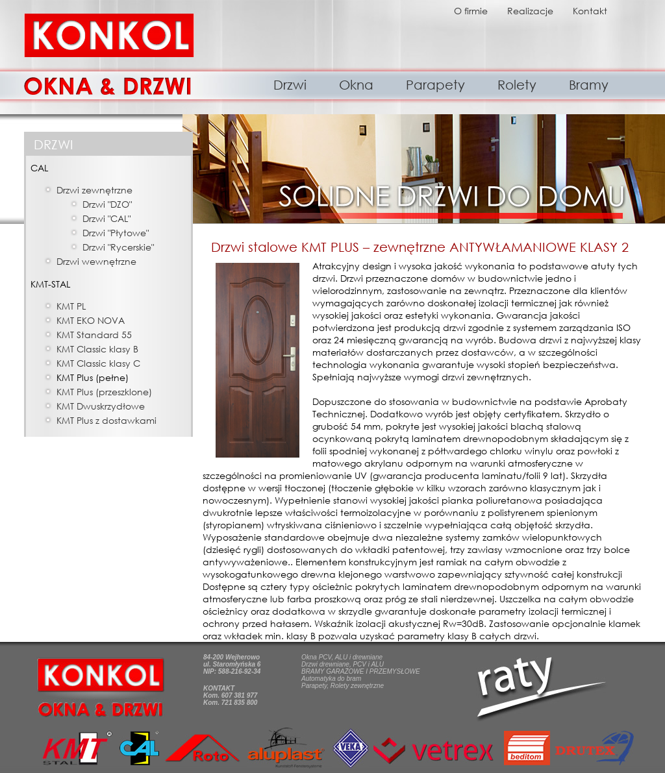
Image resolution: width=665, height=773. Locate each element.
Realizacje (530, 11)
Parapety (435, 84)
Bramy (589, 84)
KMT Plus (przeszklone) (104, 392)
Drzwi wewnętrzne (96, 261)
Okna (356, 84)
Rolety (516, 84)
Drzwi (290, 84)
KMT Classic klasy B (97, 349)
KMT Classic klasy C (98, 363)
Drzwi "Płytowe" (115, 233)
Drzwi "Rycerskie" (118, 247)
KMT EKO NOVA (90, 320)
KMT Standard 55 (94, 334)
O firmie (471, 11)
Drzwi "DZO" (107, 204)
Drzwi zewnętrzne (94, 190)
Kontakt (590, 11)
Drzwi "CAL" (106, 218)
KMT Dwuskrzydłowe (100, 406)
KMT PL (71, 306)
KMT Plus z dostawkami (106, 420)
